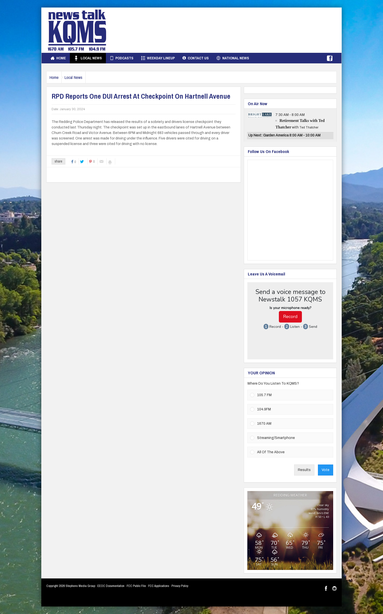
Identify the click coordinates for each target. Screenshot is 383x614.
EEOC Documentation (110, 586)
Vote (325, 470)
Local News (88, 58)
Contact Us (195, 58)
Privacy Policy (179, 586)
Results (304, 470)
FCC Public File (136, 586)
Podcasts (121, 58)
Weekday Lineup (158, 58)
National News (233, 58)
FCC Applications (158, 586)
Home (58, 58)
